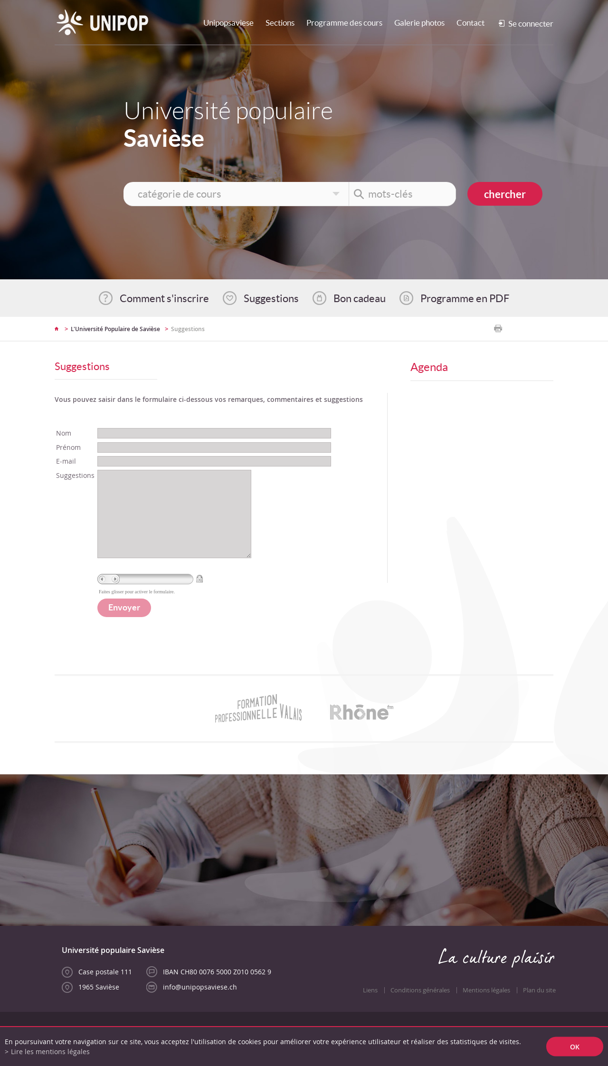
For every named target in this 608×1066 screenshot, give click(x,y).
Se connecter (530, 23)
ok (575, 1046)
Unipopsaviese (228, 22)
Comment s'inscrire (164, 298)
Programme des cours (344, 22)
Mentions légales (486, 1009)
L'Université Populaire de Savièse (115, 329)
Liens (370, 1009)
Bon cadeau (359, 298)
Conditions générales (420, 1009)
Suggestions (271, 298)
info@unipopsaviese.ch (200, 1005)
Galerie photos (419, 22)
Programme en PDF (464, 298)
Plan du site (539, 1009)
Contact (470, 22)
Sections (280, 22)
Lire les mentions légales (50, 1051)
